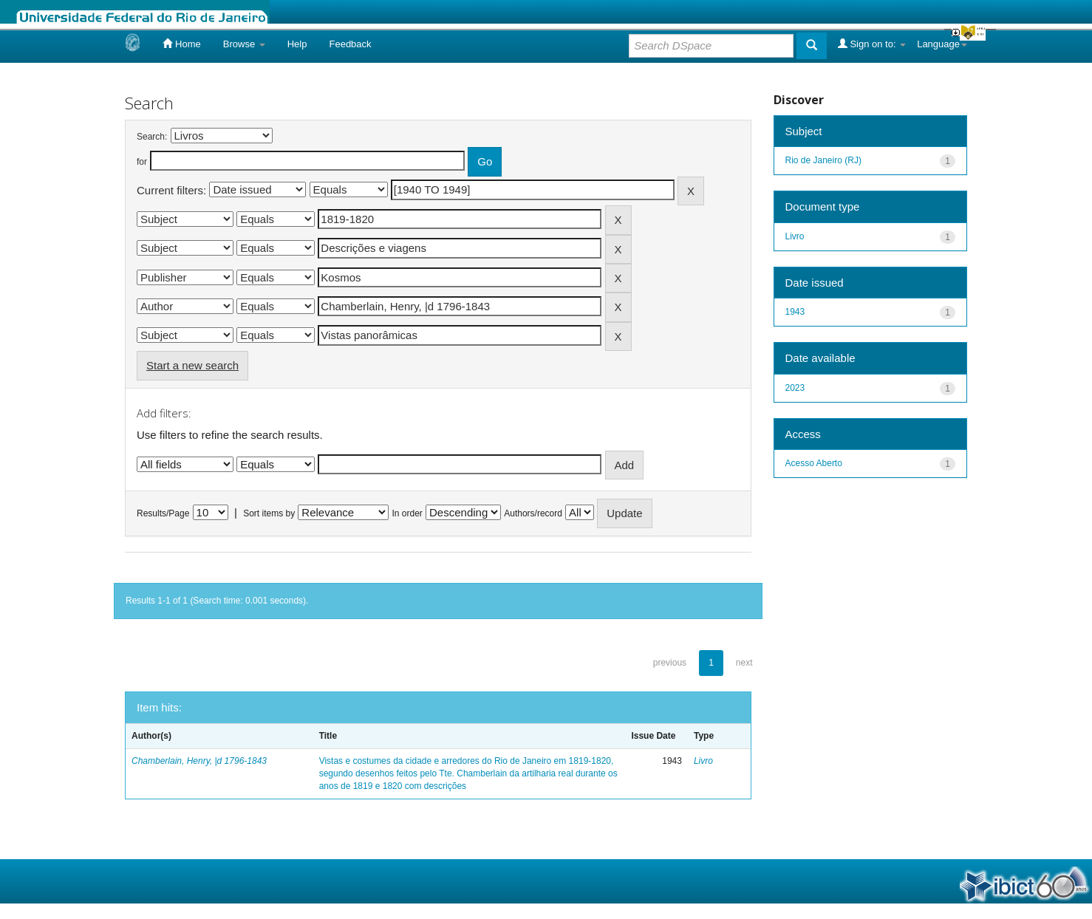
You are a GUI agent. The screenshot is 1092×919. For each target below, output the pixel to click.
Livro (703, 761)
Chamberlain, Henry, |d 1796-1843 (199, 761)
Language (942, 43)
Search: (152, 136)
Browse (244, 43)
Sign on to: (872, 43)
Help (297, 43)
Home (181, 43)
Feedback (350, 43)
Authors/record (533, 513)
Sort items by (269, 513)
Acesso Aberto (813, 463)
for (142, 162)
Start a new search (192, 365)
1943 (795, 312)
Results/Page (163, 513)
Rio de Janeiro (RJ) (823, 160)
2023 (795, 388)
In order (407, 513)
